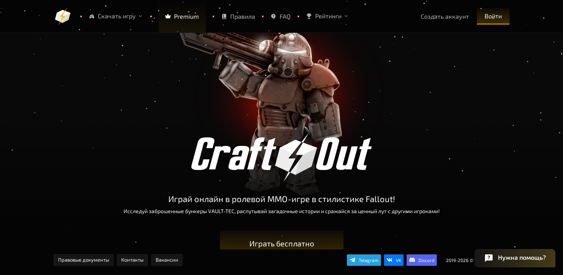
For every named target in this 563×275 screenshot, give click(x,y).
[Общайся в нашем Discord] (422, 260)
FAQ (280, 16)
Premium (182, 16)
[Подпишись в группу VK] (394, 260)
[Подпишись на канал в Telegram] (364, 260)
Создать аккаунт (445, 16)
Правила (238, 16)
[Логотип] (63, 16)
